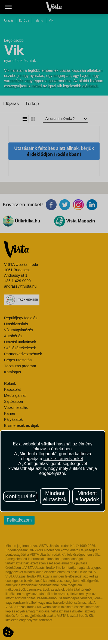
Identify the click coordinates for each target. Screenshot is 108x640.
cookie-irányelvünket (63, 458)
